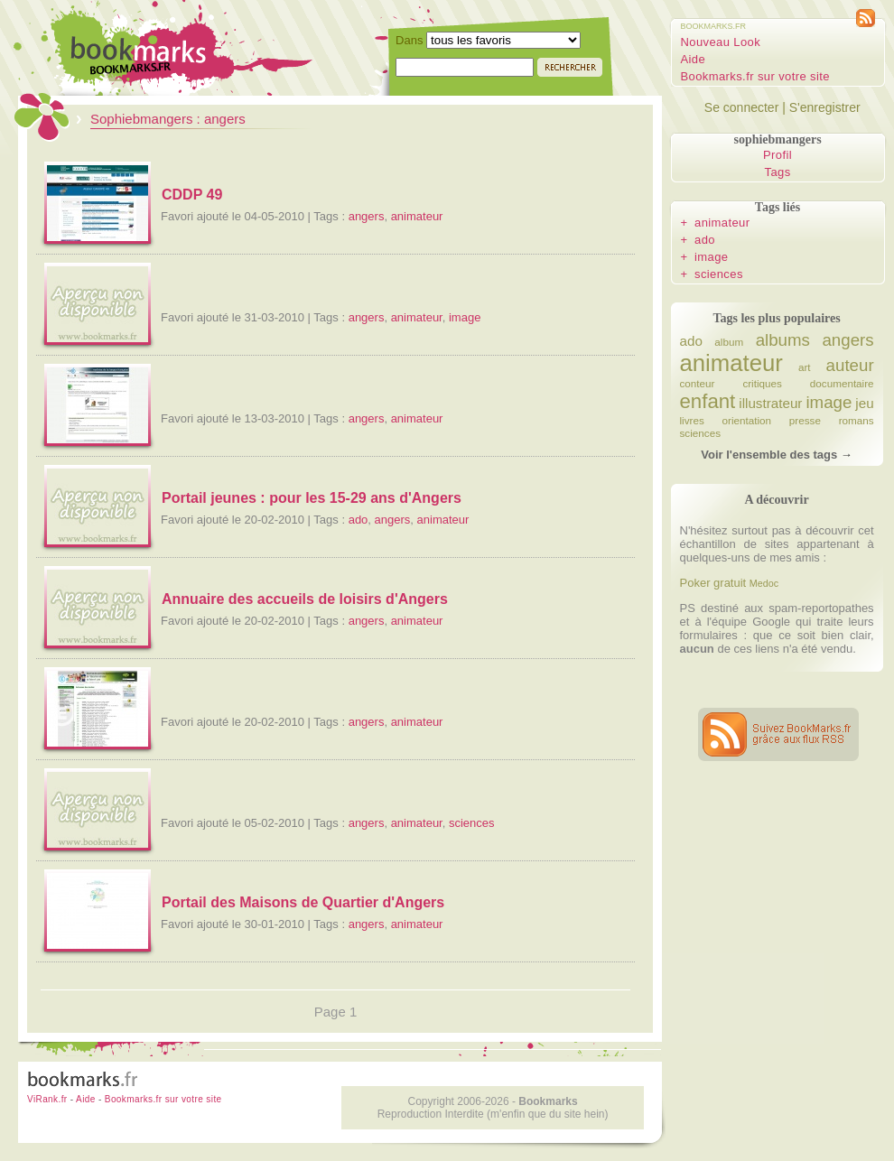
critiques (762, 383)
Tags (778, 172)
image (464, 317)
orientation (747, 420)
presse (805, 420)
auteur (850, 365)
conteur (697, 383)
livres (692, 420)
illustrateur (770, 403)
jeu (864, 403)
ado (358, 519)
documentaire (842, 383)
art (804, 367)
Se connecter (741, 107)
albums (783, 339)
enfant (708, 401)
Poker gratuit (713, 583)
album (728, 342)
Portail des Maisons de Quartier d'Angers (303, 902)
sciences (472, 823)
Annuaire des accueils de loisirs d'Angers (305, 599)
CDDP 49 (192, 194)
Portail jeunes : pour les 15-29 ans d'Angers (311, 498)
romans (856, 420)
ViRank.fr (47, 1099)
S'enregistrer (825, 107)
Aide (693, 59)
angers (367, 216)
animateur (417, 216)
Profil (777, 155)
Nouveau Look (721, 42)
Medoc (764, 583)
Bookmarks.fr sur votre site (755, 76)
